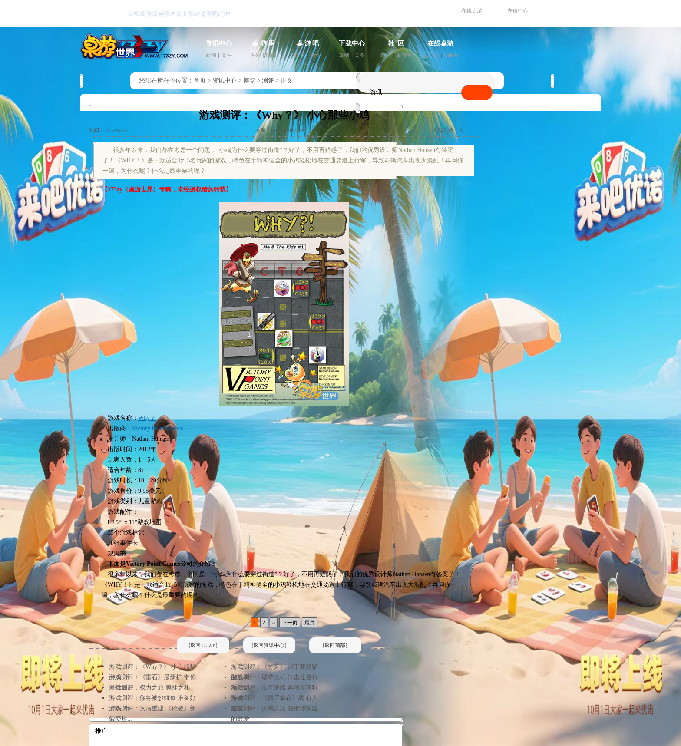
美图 (359, 55)
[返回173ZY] (203, 645)
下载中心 (352, 43)
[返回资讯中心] (269, 645)
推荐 (299, 55)
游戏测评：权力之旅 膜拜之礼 (149, 687)
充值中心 (517, 11)
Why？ (147, 418)
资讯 (376, 92)
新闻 (211, 55)
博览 (249, 80)
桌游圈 (404, 55)
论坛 (385, 55)
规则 (344, 55)
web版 (451, 55)
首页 (200, 80)
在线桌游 (471, 11)
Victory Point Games (157, 428)
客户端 (431, 55)
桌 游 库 (263, 43)
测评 (226, 55)
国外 (255, 55)
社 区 (396, 43)
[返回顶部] (335, 645)
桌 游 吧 (307, 43)
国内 (271, 55)
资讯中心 (219, 43)
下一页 (290, 623)
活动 (315, 55)
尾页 (309, 623)
